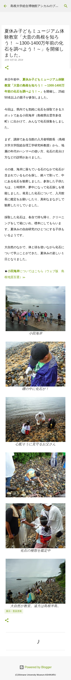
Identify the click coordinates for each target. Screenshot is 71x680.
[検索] (66, 5)
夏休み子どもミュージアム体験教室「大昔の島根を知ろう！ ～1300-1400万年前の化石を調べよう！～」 (34, 85)
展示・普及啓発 (14, 611)
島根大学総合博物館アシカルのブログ (35, 5)
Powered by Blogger (35, 667)
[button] (6, 68)
